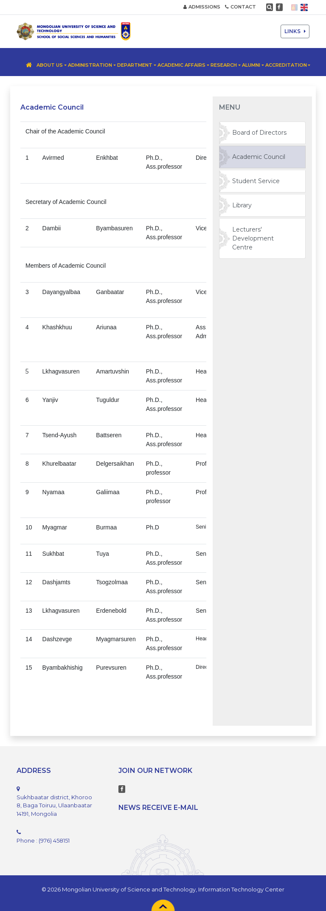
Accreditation (286, 65)
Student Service (256, 181)
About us (50, 65)
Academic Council (258, 157)
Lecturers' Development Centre (253, 238)
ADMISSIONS (201, 7)
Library (242, 205)
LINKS (295, 31)
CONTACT (240, 7)
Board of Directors (259, 132)
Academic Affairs (181, 65)
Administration (90, 65)
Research (224, 65)
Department (134, 65)
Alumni (251, 65)
